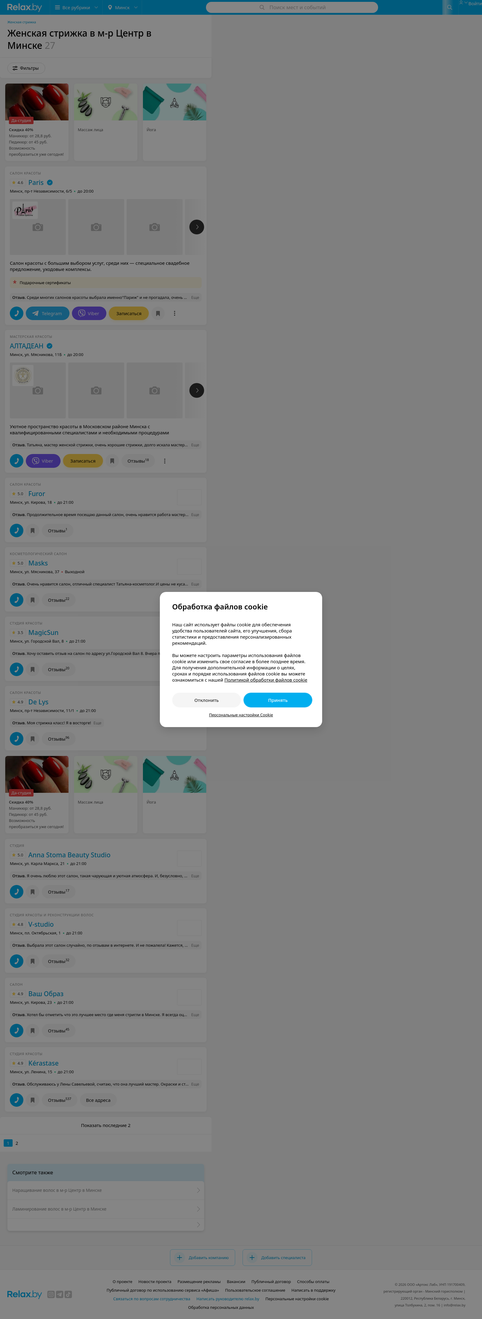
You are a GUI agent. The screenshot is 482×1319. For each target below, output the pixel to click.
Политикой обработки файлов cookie (265, 680)
